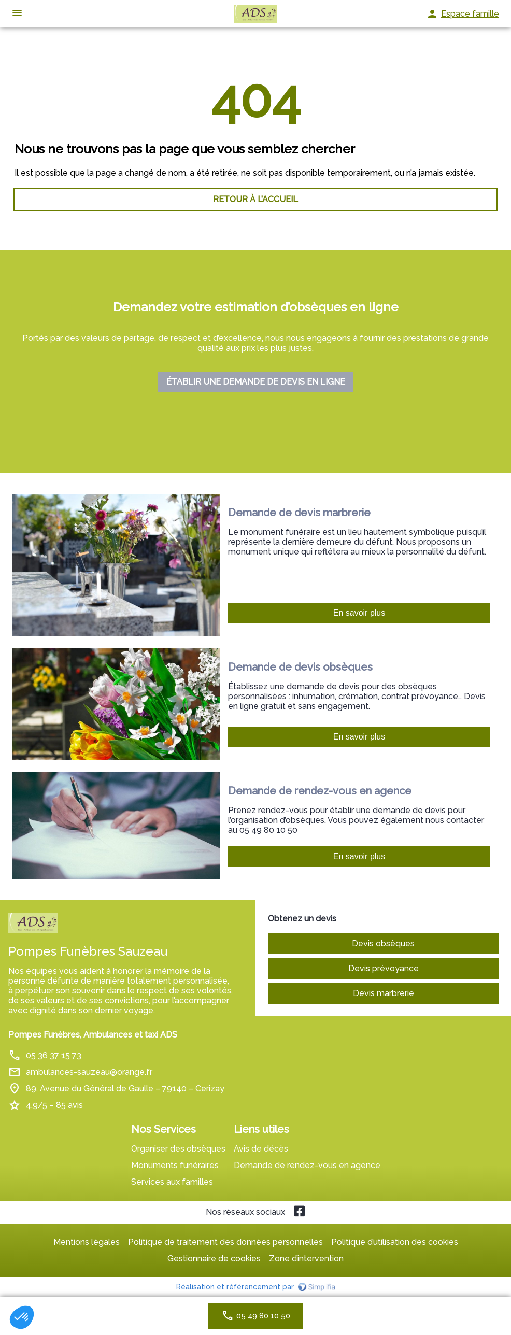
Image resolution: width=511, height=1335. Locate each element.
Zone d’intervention (306, 1258)
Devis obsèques (383, 943)
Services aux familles (172, 1182)
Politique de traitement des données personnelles (225, 1242)
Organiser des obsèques (178, 1149)
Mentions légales (86, 1242)
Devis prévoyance (383, 968)
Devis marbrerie (383, 993)
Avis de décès (261, 1149)
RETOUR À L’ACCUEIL (255, 199)
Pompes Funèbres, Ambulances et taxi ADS (92, 1035)
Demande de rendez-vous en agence (307, 1165)
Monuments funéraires (175, 1165)
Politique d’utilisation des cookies (394, 1242)
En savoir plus (359, 612)
